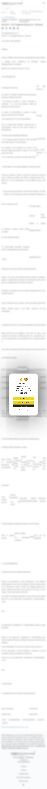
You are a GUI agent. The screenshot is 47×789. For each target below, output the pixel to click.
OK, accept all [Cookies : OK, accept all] (23, 398)
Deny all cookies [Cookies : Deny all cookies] (23, 402)
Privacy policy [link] (23, 410)
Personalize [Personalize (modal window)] (23, 406)
